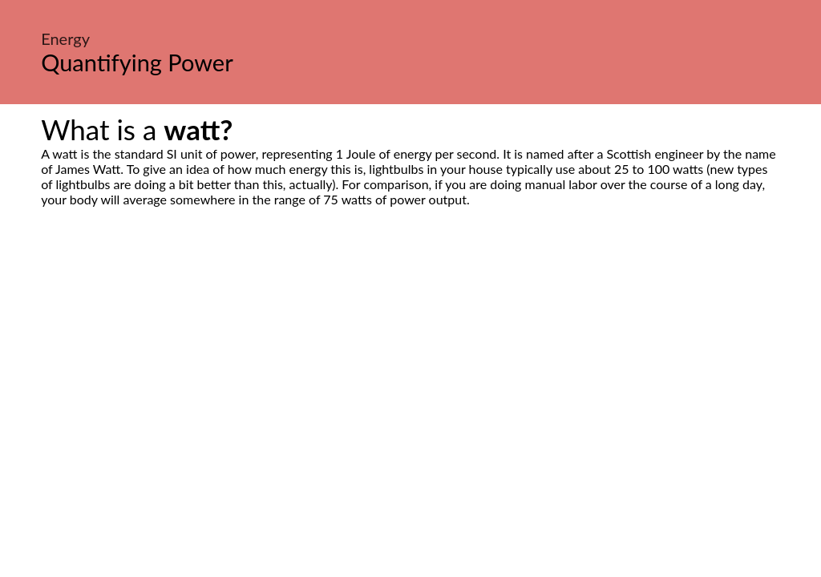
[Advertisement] (410, 357)
